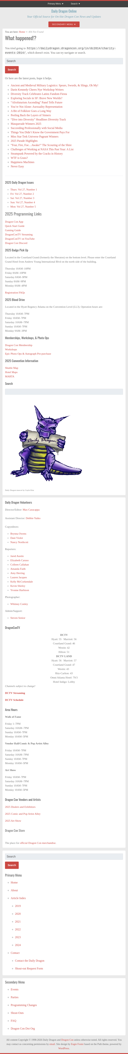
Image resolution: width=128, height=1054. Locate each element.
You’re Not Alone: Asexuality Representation (36, 106)
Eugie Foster (77, 1044)
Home (22, 32)
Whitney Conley (19, 604)
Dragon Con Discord (16, 243)
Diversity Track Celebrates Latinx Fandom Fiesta (39, 93)
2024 (18, 945)
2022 (18, 929)
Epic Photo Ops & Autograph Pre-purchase (28, 353)
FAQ (13, 1020)
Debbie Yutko (33, 518)
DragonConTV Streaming (19, 234)
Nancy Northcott (19, 542)
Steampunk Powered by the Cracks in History (37, 153)
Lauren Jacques (18, 577)
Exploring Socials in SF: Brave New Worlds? (36, 98)
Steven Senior (17, 617)
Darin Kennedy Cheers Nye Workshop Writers (37, 89)
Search (74, 3)
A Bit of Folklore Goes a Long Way (31, 110)
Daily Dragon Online (64, 11)
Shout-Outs (17, 1012)
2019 (18, 905)
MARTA (9, 376)
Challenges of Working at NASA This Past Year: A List (42, 149)
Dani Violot (16, 538)
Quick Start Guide (14, 226)
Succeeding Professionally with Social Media (36, 128)
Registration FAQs (15, 292)
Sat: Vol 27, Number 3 (22, 198)
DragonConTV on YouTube (20, 238)
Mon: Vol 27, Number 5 (23, 206)
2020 (18, 913)
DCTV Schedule (14, 700)
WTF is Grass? (19, 157)
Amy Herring (17, 573)
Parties (15, 997)
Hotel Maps (11, 372)
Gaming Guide (13, 230)
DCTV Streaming (15, 693)
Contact (15, 952)
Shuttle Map (11, 367)
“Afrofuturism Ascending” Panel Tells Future (36, 102)
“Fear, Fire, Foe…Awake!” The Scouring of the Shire (41, 145)
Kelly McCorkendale (21, 581)
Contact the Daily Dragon (29, 960)
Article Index (18, 898)
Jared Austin (17, 556)
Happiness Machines (22, 162)
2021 (18, 921)
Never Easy (17, 166)
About (14, 890)
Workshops (11, 349)
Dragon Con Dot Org (23, 1028)
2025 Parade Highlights (24, 140)
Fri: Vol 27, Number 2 (22, 193)
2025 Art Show (13, 820)
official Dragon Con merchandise (38, 843)
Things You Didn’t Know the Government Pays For (40, 132)
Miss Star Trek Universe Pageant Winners (34, 136)
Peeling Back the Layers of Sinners (31, 115)
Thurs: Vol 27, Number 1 (23, 189)
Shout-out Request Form (29, 968)
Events (15, 989)
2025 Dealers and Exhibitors (20, 806)
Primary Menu (54, 3)
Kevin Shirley (17, 585)
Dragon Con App (14, 221)
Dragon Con (67, 1040)
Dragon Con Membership (18, 345)
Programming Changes (24, 1005)
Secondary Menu (62, 24)
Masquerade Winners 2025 (26, 123)
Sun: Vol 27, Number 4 (22, 202)
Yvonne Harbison (19, 590)
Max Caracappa (31, 509)
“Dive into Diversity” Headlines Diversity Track (39, 119)
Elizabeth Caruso (19, 560)
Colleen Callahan (19, 564)
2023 (18, 937)
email (52, 1044)
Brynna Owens (18, 533)
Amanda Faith (17, 568)
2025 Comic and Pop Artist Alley (23, 813)
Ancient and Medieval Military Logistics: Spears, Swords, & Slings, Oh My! (54, 85)
